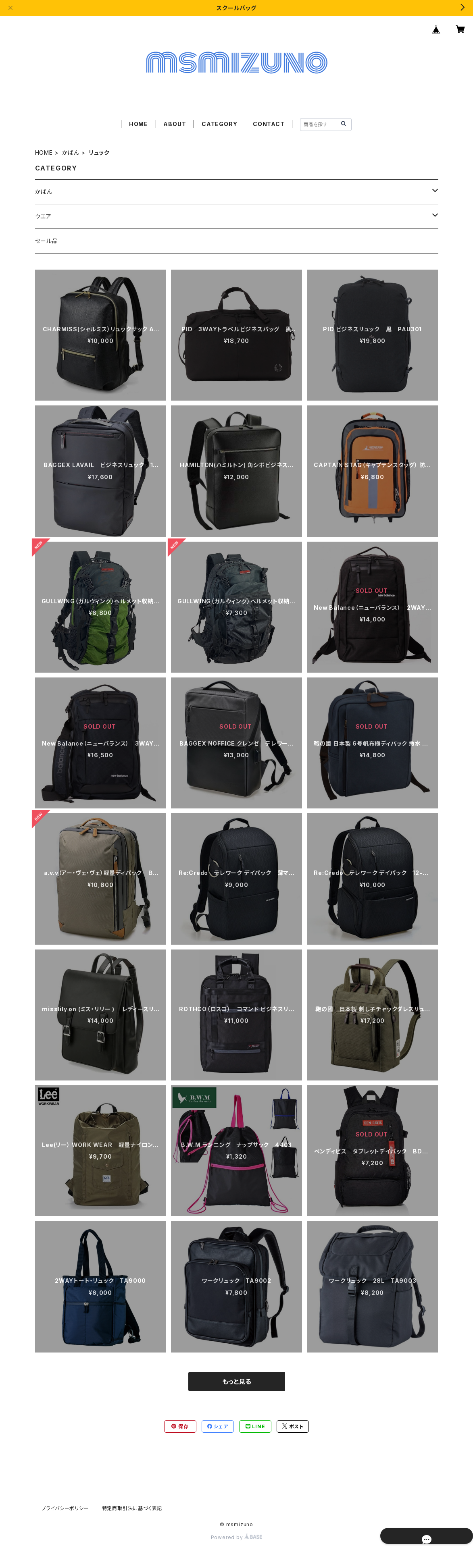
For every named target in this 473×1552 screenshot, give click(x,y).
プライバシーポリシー (65, 1508)
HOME (138, 124)
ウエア (43, 216)
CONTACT (269, 124)
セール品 (46, 240)
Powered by (237, 1537)
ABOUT (174, 124)
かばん (70, 152)
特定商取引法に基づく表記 (132, 1508)
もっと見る (236, 1381)
